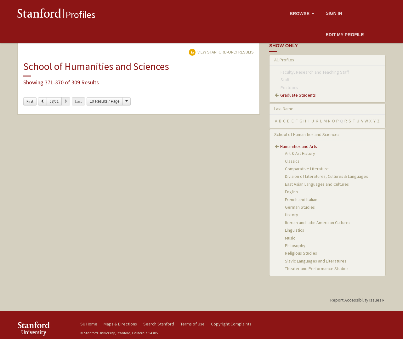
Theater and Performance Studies (317, 268)
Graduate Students (298, 95)
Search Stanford (158, 324)
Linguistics (294, 230)
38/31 (54, 101)
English (291, 192)
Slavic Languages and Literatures (315, 261)
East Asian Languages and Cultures (317, 184)
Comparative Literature (307, 169)
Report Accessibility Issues (358, 300)
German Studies (300, 207)
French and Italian (301, 199)
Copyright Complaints (231, 324)
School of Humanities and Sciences (306, 134)
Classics (292, 161)
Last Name (283, 108)
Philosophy (295, 245)
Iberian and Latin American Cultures (317, 222)
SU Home (88, 324)
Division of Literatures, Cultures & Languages (326, 176)
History (291, 215)
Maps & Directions (120, 324)
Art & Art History (300, 153)
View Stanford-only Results (221, 52)
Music (290, 238)
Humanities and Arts (298, 146)
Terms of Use (192, 324)
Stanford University (44, 328)
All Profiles (284, 60)
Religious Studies (301, 253)
